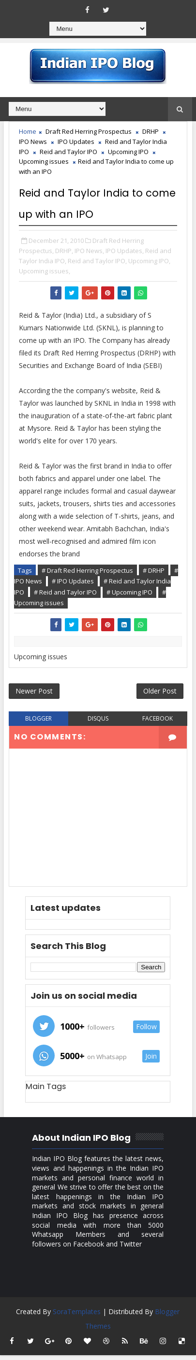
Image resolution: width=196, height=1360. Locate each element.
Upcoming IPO (128, 151)
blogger (38, 723)
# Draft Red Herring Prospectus (87, 570)
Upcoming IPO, (149, 260)
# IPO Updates (73, 581)
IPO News (33, 141)
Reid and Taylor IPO (68, 151)
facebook (157, 723)
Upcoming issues (44, 161)
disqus (98, 723)
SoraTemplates (77, 1316)
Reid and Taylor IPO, (97, 260)
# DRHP (154, 570)
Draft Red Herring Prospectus (88, 131)
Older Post (160, 694)
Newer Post (34, 694)
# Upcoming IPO (129, 592)
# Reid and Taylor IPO (65, 592)
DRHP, (64, 250)
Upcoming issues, (44, 271)
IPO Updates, (125, 250)
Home (27, 131)
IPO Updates (76, 141)
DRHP (150, 131)
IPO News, (89, 250)
